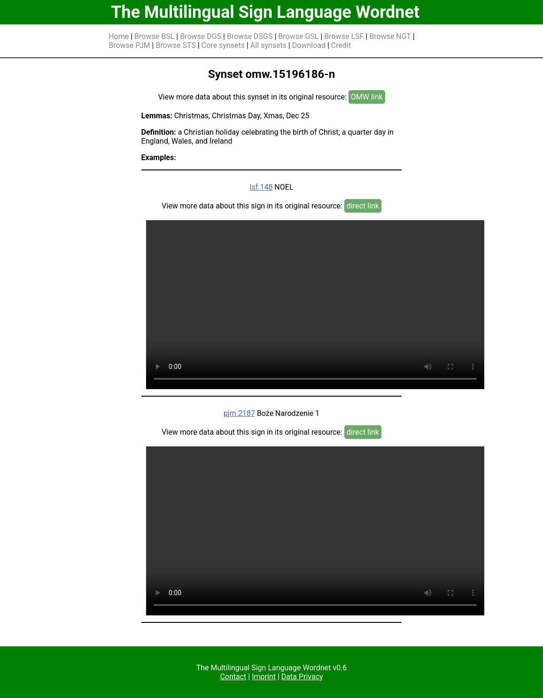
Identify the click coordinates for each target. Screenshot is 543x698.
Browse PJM (129, 45)
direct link (363, 205)
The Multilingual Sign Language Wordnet (265, 12)
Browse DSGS (250, 36)
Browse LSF (344, 36)
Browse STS (175, 45)
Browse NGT (390, 36)
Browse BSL (154, 36)
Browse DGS (200, 36)
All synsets (268, 45)
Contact (233, 676)
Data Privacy (302, 676)
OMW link (367, 96)
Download (309, 45)
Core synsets (223, 45)
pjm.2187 (239, 413)
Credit (341, 45)
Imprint (264, 676)
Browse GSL (298, 36)
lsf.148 (260, 187)
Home (119, 36)
